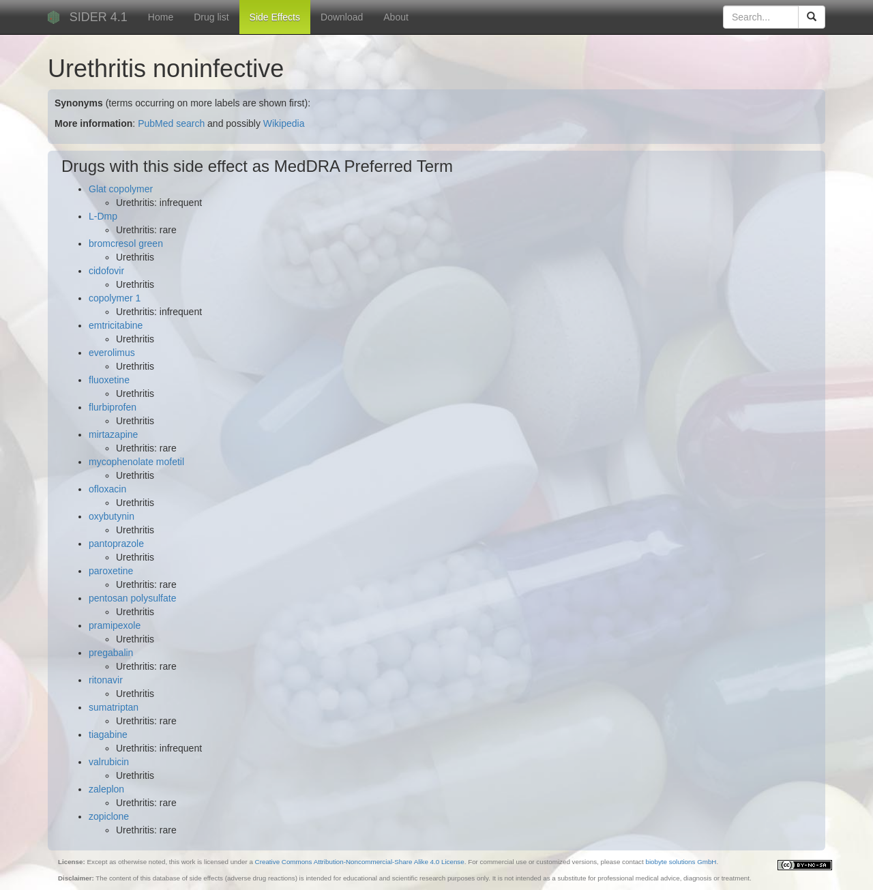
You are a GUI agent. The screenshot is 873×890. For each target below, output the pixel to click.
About (396, 17)
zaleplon (106, 789)
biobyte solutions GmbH (680, 861)
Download (342, 17)
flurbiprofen (112, 407)
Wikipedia (284, 123)
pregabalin (111, 652)
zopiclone (109, 816)
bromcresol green (126, 243)
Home (160, 17)
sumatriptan (113, 707)
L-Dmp (103, 216)
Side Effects (275, 17)
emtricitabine (116, 325)
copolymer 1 (114, 298)
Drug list (211, 17)
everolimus (112, 352)
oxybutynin (111, 516)
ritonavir (106, 679)
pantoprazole (116, 543)
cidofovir (106, 270)
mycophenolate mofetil (136, 461)
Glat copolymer (121, 188)
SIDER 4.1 (99, 17)
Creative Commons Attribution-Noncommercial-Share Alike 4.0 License (359, 861)
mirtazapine (113, 434)
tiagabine (108, 734)
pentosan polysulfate (132, 598)
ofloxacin (107, 489)
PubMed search (171, 123)
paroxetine (111, 570)
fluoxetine (109, 379)
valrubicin (109, 761)
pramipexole (114, 625)
